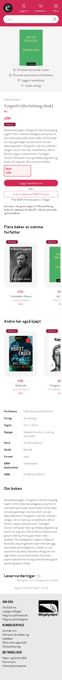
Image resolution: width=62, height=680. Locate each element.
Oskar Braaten (12, 99)
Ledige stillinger (11, 611)
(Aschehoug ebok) (37, 105)
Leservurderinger (22, 575)
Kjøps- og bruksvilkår (14, 658)
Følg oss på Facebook (14, 615)
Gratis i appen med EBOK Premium (31, 194)
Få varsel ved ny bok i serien (31, 69)
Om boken (13, 488)
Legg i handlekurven (31, 183)
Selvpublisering (11, 646)
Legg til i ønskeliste (31, 80)
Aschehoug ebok (33, 442)
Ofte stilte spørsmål (14, 642)
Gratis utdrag (31, 85)
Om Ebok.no (9, 607)
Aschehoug (29, 418)
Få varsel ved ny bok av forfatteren (31, 75)
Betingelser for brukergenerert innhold (37, 580)
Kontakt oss (9, 630)
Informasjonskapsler (14, 665)
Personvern (9, 661)
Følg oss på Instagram (15, 619)
